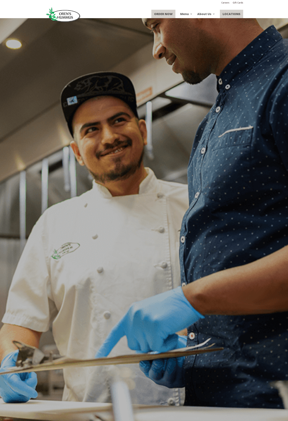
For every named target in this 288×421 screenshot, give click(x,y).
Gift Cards (238, 3)
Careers (225, 3)
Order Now (163, 14)
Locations (231, 14)
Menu (184, 14)
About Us (204, 14)
